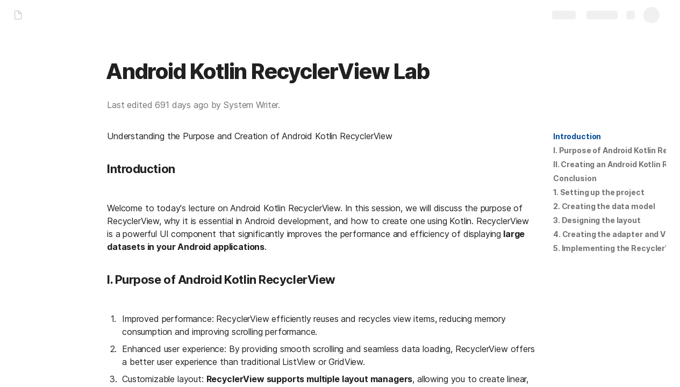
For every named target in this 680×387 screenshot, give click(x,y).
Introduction (577, 136)
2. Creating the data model (604, 206)
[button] (577, 137)
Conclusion (575, 178)
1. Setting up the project (599, 192)
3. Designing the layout (597, 220)
